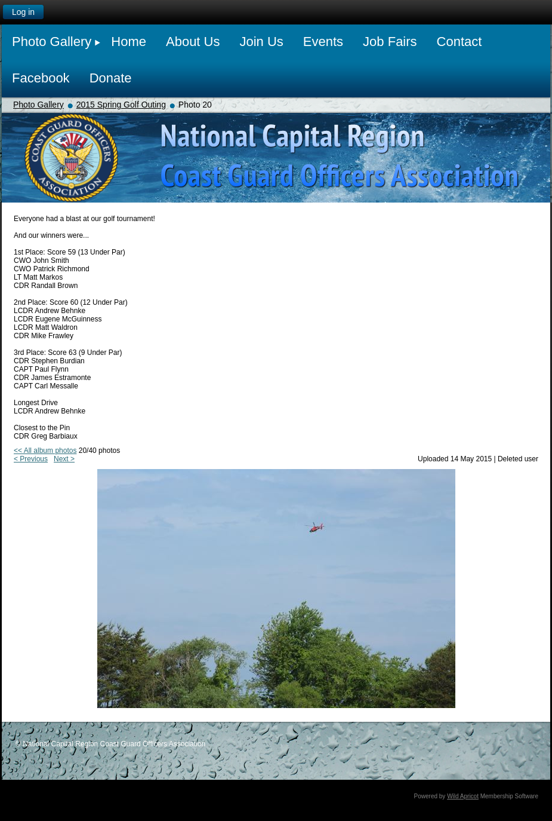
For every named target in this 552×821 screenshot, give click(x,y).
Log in (23, 12)
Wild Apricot (463, 796)
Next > (64, 459)
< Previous (31, 459)
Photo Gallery (38, 104)
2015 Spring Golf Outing (121, 104)
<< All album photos (45, 450)
